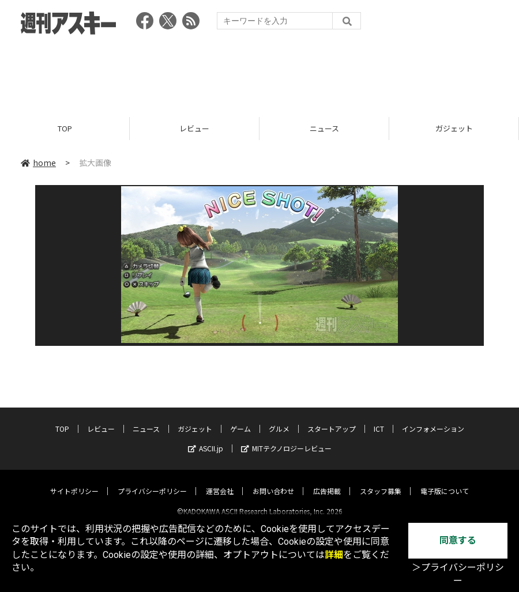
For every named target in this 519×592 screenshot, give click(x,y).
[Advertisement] (259, 72)
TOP (65, 128)
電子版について (444, 481)
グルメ (279, 419)
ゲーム (240, 419)
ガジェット (454, 128)
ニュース (324, 128)
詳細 (334, 554)
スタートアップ (331, 419)
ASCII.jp (205, 438)
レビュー (194, 128)
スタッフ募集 (380, 481)
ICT (379, 419)
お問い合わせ (273, 481)
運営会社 (220, 481)
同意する (457, 540)
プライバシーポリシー (152, 481)
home (38, 162)
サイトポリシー (74, 481)
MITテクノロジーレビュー (286, 438)
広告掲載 (327, 481)
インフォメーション (433, 419)
